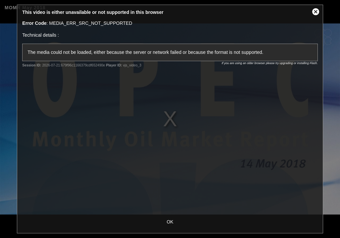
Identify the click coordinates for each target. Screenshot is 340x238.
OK (170, 221)
